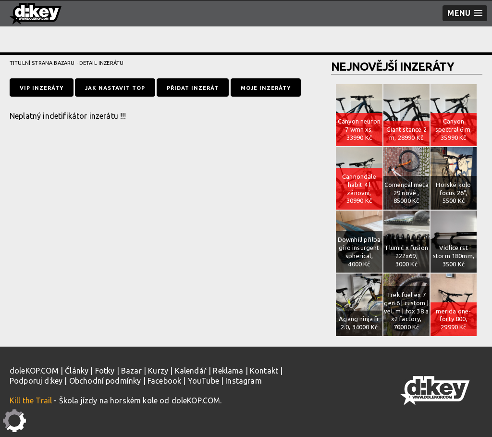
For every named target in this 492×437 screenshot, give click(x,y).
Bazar (131, 370)
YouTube (203, 380)
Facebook (164, 380)
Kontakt (264, 370)
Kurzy (158, 370)
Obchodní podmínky (105, 380)
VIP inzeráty (41, 88)
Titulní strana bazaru (42, 63)
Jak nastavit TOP (115, 88)
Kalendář (191, 370)
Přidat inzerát (193, 88)
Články (76, 370)
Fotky (105, 370)
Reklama (228, 370)
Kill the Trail (31, 400)
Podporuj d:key (36, 380)
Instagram (243, 380)
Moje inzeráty (266, 88)
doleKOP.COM (34, 370)
